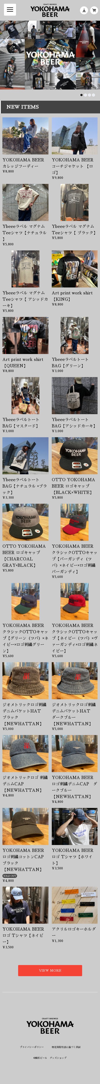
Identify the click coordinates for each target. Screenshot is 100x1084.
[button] (81, 95)
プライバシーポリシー (32, 1047)
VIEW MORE (50, 970)
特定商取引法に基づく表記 (66, 1047)
